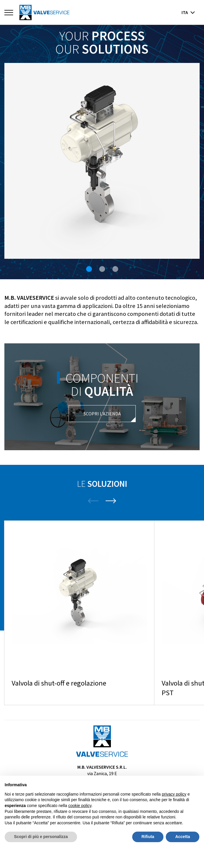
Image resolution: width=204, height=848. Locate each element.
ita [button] (188, 12)
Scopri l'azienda (102, 414)
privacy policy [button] (174, 794)
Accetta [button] (182, 836)
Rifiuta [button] (148, 836)
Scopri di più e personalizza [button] (41, 836)
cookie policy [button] (79, 805)
